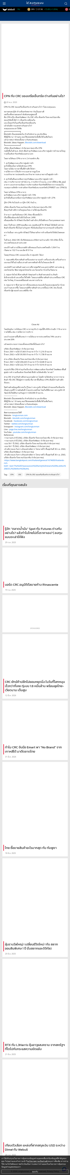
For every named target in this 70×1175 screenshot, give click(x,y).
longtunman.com (20, 415)
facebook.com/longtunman (26, 421)
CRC (19, 474)
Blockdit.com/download (35, 142)
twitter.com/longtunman (22, 423)
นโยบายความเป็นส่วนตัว (38, 1161)
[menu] (4, 3)
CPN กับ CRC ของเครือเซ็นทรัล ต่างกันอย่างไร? (42, 474)
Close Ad (35, 324)
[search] (65, 3)
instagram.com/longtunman (27, 426)
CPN (12, 474)
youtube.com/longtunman (24, 432)
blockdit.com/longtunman (24, 418)
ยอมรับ (35, 1171)
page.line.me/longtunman (20, 429)
